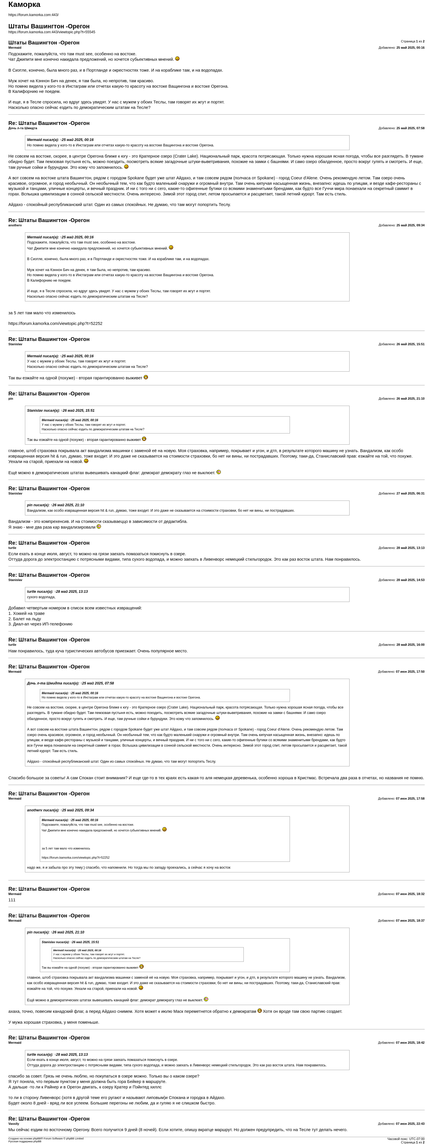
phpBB (37, 1138)
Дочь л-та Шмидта (44, 683)
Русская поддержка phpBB (24, 1141)
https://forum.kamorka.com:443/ (33, 15)
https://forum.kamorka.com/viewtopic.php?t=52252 (55, 323)
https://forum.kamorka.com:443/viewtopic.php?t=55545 (51, 32)
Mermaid (34, 140)
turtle (31, 592)
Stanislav (35, 411)
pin (30, 505)
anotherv (34, 810)
